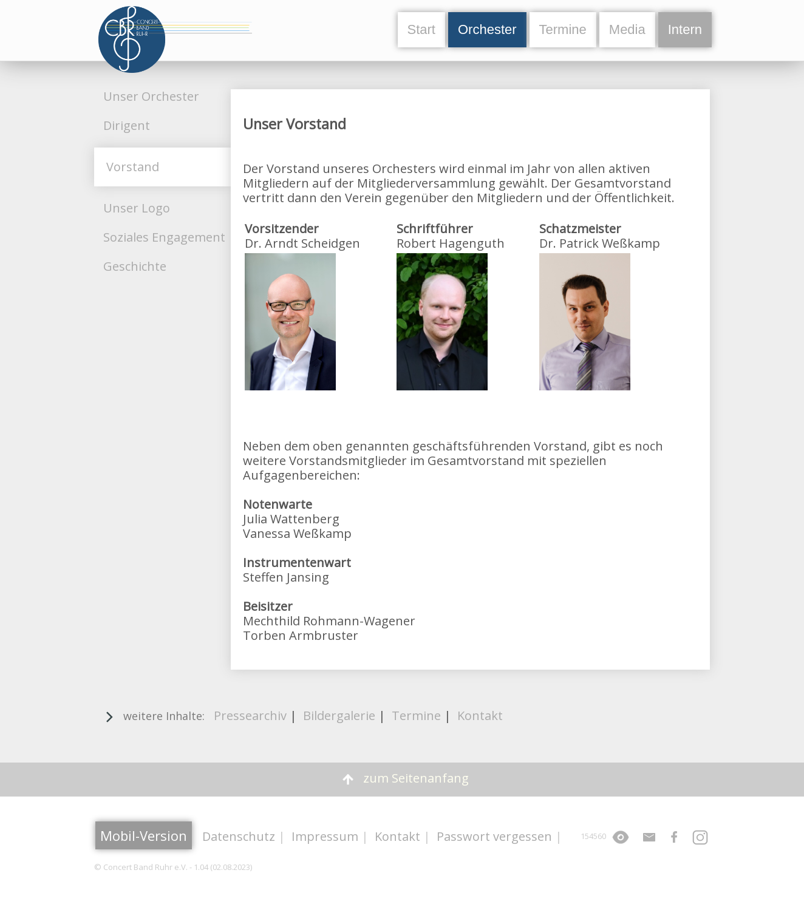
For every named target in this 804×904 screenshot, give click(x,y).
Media (627, 29)
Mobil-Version (143, 835)
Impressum (324, 836)
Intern (685, 29)
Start (421, 29)
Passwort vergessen (494, 836)
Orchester (487, 29)
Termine (563, 29)
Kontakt (480, 715)
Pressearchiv (250, 715)
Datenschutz (238, 836)
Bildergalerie (339, 715)
